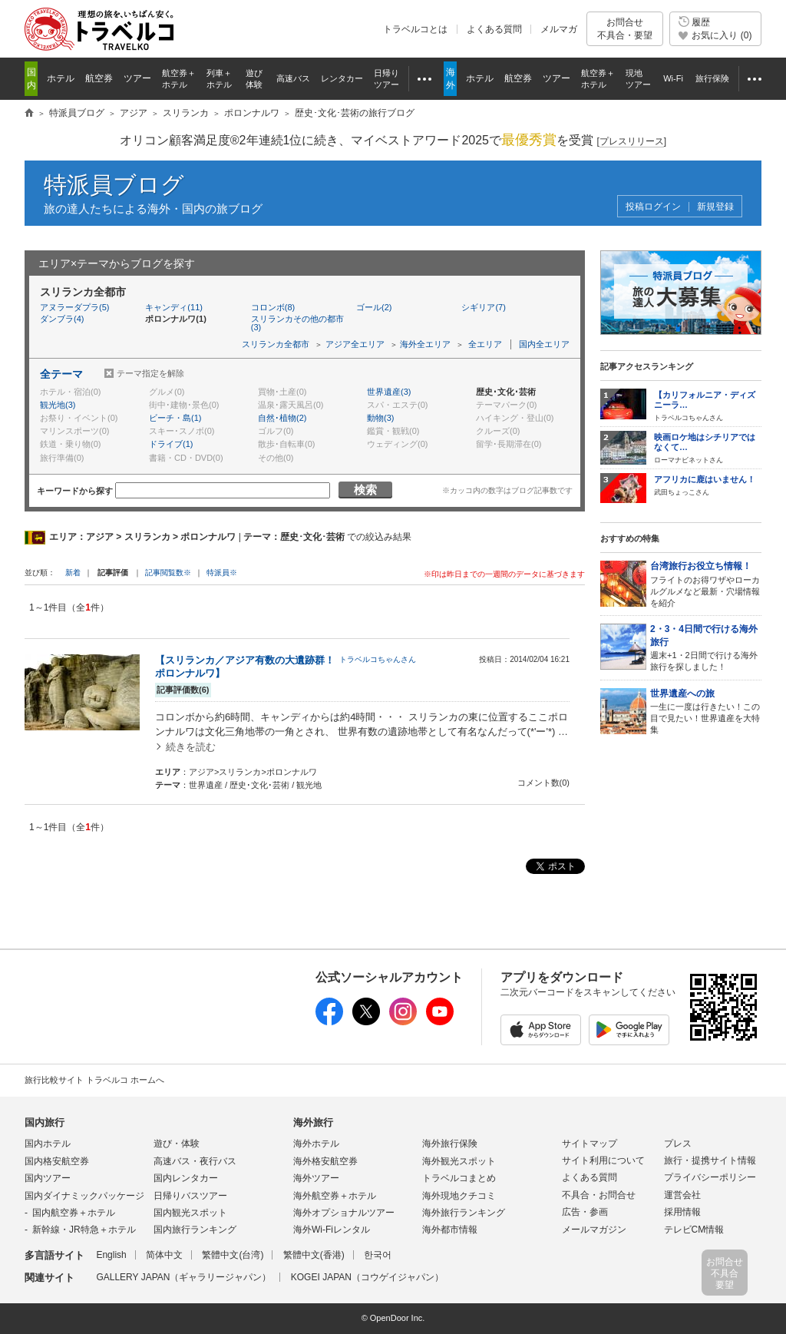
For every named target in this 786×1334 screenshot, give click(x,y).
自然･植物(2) (282, 417)
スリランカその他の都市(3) (297, 323)
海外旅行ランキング (463, 1212)
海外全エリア (425, 344)
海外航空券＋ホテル (334, 1195)
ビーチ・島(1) (175, 417)
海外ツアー (316, 1178)
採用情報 (682, 1212)
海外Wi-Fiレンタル (331, 1229)
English (111, 1255)
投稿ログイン (653, 207)
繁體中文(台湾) (232, 1255)
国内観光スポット (190, 1212)
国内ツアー (48, 1178)
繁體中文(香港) (314, 1255)
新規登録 (715, 207)
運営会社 (682, 1195)
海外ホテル (316, 1143)
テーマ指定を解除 (150, 373)
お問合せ (624, 29)
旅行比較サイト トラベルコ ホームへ (94, 1079)
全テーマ (61, 374)
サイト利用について (603, 1160)
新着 (74, 572)
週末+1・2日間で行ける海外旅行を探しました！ (705, 647)
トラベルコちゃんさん (377, 659)
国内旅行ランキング (195, 1229)
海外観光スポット (459, 1161)
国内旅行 (44, 1122)
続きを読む (191, 747)
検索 (365, 489)
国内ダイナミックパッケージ (84, 1195)
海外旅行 (313, 1122)
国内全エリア (544, 344)
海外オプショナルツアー (344, 1212)
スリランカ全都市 (275, 344)
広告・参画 (585, 1212)
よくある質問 (494, 29)
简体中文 (164, 1255)
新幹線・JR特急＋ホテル (84, 1229)
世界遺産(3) (389, 391)
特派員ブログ (114, 184)
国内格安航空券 (57, 1161)
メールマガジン (594, 1229)
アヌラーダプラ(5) (74, 307)
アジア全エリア (355, 344)
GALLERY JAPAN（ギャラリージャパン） (183, 1277)
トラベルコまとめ (459, 1178)
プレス (678, 1143)
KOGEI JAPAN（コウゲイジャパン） (367, 1277)
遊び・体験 (177, 1143)
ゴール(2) (373, 307)
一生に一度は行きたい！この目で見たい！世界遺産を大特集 (705, 710)
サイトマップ (589, 1143)
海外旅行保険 (449, 1143)
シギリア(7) (483, 307)
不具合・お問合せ (599, 1195)
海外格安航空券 (325, 1161)
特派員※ (221, 572)
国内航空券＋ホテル (73, 1212)
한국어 (377, 1255)
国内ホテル (48, 1143)
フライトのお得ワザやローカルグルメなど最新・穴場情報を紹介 (705, 583)
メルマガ (558, 29)
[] (631, 141)
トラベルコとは (415, 29)
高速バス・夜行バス (195, 1161)
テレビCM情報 (694, 1229)
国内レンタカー (186, 1178)
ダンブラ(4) (62, 318)
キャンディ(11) (174, 307)
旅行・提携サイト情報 (710, 1160)
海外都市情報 (449, 1229)
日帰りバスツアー (190, 1195)
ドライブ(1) (171, 444)
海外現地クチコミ (459, 1195)
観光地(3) (57, 404)
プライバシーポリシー (710, 1177)
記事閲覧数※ (168, 572)
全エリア (485, 344)
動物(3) (380, 417)
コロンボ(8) (273, 307)
